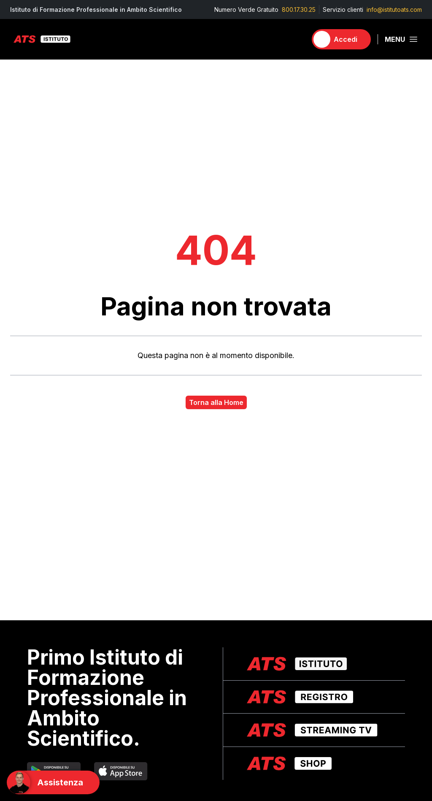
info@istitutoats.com (394, 9)
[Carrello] (296, 39)
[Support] (53, 782)
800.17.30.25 (299, 9)
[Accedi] (341, 39)
